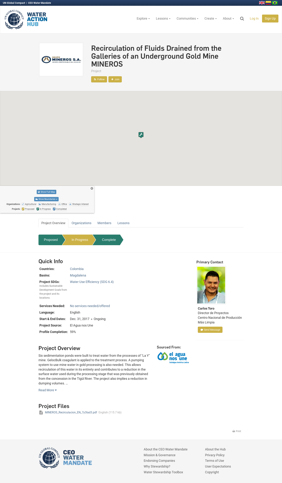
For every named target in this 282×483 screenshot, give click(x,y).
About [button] (228, 18)
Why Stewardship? (157, 466)
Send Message (210, 329)
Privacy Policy (215, 455)
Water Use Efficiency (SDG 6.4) (92, 282)
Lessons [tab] (123, 223)
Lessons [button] (163, 18)
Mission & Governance (160, 455)
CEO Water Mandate (39, 2)
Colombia (77, 269)
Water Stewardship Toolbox (163, 472)
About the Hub (215, 449)
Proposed (51, 240)
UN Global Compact (14, 2)
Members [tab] (104, 223)
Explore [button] (143, 18)
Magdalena (78, 275)
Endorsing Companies (159, 460)
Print (236, 431)
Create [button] (210, 18)
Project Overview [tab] (53, 223)
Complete (109, 240)
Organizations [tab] (81, 223)
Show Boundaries (46, 199)
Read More (47, 390)
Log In (254, 18)
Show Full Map (46, 192)
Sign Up (270, 18)
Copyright (212, 472)
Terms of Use (214, 460)
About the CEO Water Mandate (166, 449)
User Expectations (218, 466)
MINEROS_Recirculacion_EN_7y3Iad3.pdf (80, 412)
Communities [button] (187, 18)
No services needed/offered (90, 306)
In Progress (80, 240)
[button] (141, 135)
